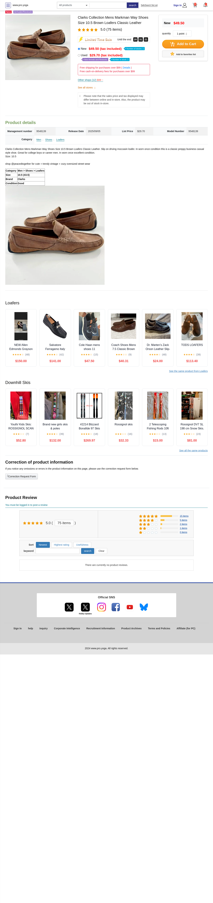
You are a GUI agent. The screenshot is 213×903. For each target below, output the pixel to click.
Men (38, 139)
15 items (184, 516)
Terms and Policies (159, 628)
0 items (183, 532)
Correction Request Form (21, 476)
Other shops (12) (90, 80)
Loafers (60, 139)
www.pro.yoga (20, 5)
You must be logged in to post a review (26, 505)
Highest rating (61, 544)
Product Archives (131, 628)
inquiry (43, 628)
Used (105, 57)
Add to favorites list (183, 54)
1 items (183, 528)
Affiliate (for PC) (186, 628)
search (132, 5)
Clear (101, 551)
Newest (43, 544)
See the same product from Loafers (188, 371)
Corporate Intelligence (67, 628)
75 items (64, 523)
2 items (183, 524)
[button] (205, 4)
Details (126, 67)
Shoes (48, 139)
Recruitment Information (100, 628)
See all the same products (193, 450)
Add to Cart (183, 44)
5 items (183, 520)
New (113, 49)
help (30, 628)
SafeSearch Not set (149, 5)
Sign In (177, 5)
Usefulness (82, 544)
